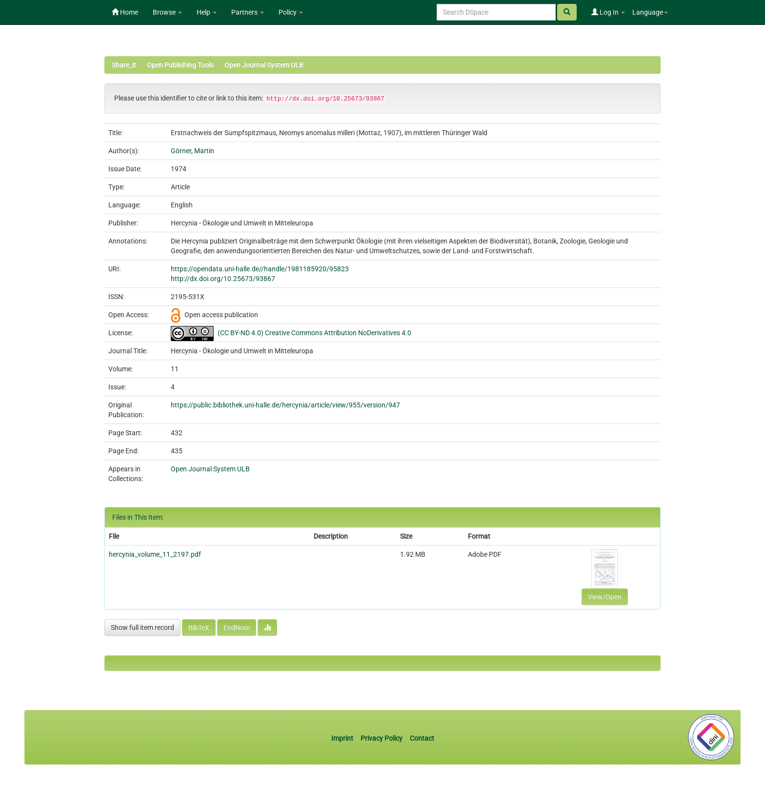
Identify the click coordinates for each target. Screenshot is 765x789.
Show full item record (142, 627)
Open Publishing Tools (180, 65)
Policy (291, 12)
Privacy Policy (382, 738)
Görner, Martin (192, 151)
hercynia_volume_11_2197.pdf (155, 554)
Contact (422, 738)
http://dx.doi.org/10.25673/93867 (223, 279)
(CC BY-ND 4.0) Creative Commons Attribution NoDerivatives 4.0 (314, 333)
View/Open (605, 597)
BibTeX (198, 627)
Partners (247, 12)
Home (125, 12)
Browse (167, 12)
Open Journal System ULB (263, 65)
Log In (608, 12)
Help (207, 12)
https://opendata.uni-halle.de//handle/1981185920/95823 (260, 269)
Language (650, 12)
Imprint (343, 738)
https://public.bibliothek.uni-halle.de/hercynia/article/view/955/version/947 (285, 405)
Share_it (124, 65)
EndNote (236, 627)
